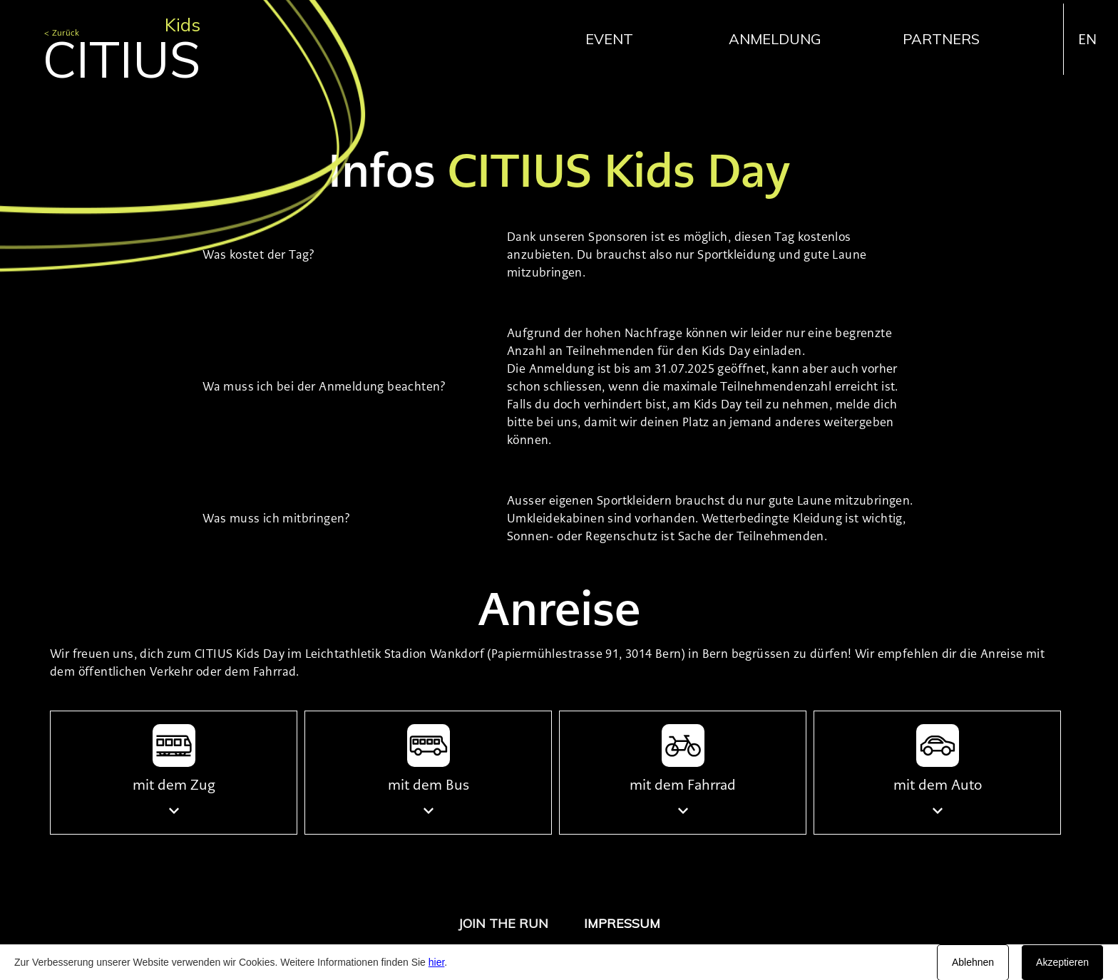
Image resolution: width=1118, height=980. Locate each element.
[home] (121, 42)
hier (437, 962)
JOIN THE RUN (503, 923)
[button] (616, 38)
